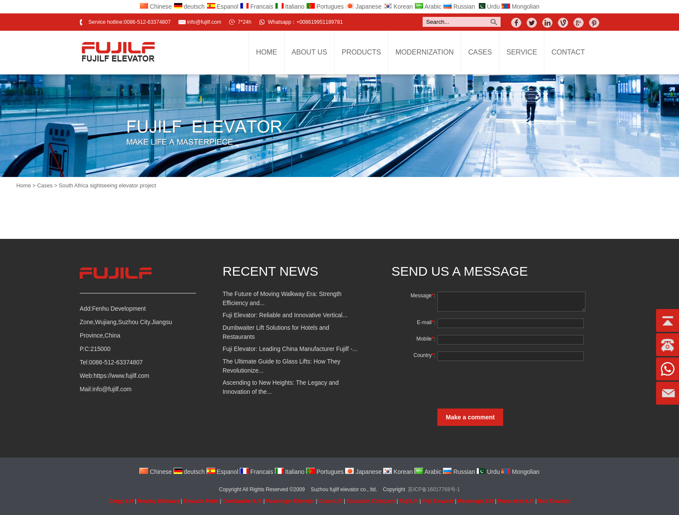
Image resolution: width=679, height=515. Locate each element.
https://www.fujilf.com (121, 376)
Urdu (488, 6)
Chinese (155, 6)
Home (266, 52)
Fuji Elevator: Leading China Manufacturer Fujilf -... (290, 349)
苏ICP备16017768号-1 (434, 489)
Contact (568, 52)
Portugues (325, 6)
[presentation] (501, 385)
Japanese (363, 6)
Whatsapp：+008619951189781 (305, 22)
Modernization (424, 52)
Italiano (289, 6)
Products (361, 52)
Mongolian (520, 6)
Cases (480, 52)
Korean (398, 6)
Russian (459, 6)
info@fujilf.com (204, 22)
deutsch (189, 6)
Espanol (223, 6)
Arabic (427, 6)
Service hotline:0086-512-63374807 (129, 22)
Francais (256, 6)
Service (521, 52)
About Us (309, 52)
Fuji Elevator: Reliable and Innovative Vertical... (285, 315)
